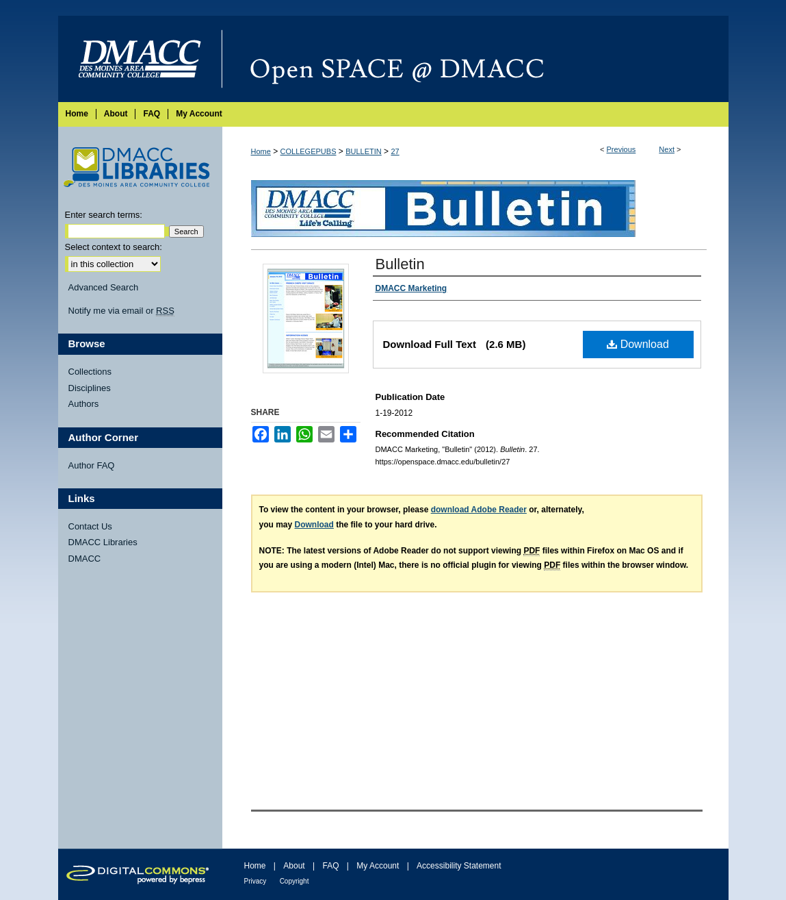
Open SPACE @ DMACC (475, 59)
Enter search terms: (103, 215)
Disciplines (89, 388)
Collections (90, 371)
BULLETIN (363, 151)
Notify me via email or (121, 310)
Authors (83, 404)
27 (395, 151)
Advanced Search (103, 287)
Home (261, 151)
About (293, 866)
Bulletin (400, 264)
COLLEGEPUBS (308, 151)
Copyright (294, 881)
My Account (377, 866)
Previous (621, 149)
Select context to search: (113, 247)
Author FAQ (91, 465)
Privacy (255, 881)
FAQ (330, 866)
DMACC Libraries (102, 542)
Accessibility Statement (459, 866)
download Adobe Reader (479, 509)
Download (638, 344)
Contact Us (90, 526)
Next (666, 149)
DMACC (84, 558)
